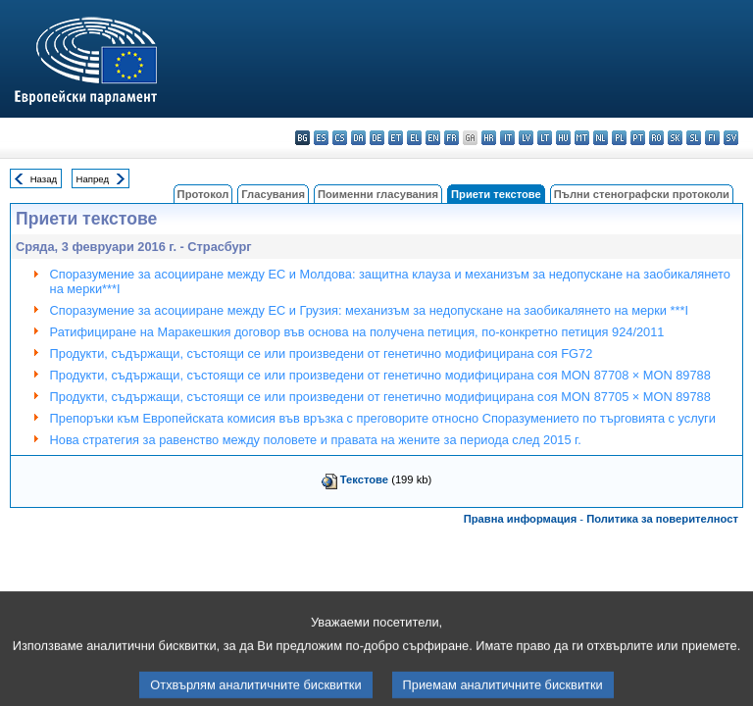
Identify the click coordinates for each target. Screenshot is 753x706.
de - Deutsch (377, 137)
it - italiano (507, 137)
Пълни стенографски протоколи (641, 194)
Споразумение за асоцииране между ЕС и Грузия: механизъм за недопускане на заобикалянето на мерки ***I (369, 310)
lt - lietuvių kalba (544, 137)
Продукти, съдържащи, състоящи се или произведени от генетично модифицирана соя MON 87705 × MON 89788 (380, 396)
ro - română (656, 137)
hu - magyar (563, 137)
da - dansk (358, 137)
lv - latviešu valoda (526, 137)
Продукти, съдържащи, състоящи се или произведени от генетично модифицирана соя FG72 (321, 353)
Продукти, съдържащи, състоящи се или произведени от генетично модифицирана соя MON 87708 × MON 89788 (380, 375)
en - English (433, 137)
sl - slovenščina (693, 137)
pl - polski (619, 137)
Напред (93, 179)
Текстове (364, 479)
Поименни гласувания (378, 194)
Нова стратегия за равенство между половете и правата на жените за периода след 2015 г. (315, 439)
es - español (321, 137)
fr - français (451, 137)
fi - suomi (712, 137)
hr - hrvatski (488, 137)
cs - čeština (339, 137)
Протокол (203, 194)
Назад (44, 179)
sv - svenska (731, 137)
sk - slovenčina (675, 137)
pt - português (637, 137)
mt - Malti (582, 137)
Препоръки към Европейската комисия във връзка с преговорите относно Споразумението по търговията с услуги (383, 418)
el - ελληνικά (414, 137)
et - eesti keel (395, 137)
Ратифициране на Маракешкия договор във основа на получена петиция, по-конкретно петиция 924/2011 (357, 332)
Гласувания (273, 194)
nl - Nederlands (600, 137)
